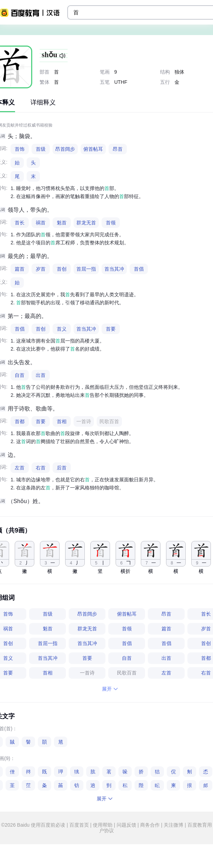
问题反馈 (126, 825)
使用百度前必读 (49, 825)
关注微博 (173, 825)
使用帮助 (102, 825)
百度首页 (79, 825)
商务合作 (150, 825)
